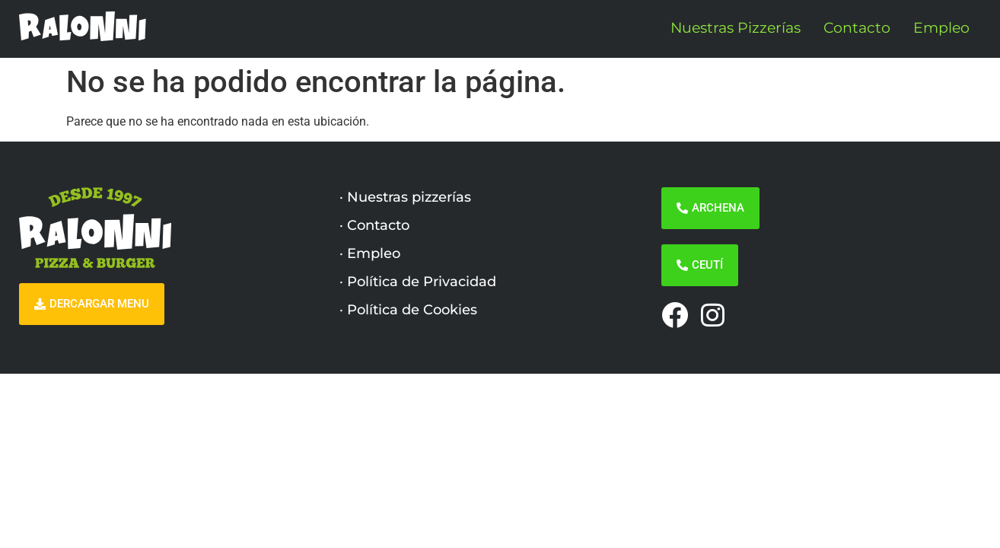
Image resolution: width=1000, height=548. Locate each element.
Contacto (856, 28)
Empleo (941, 28)
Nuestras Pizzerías (735, 28)
